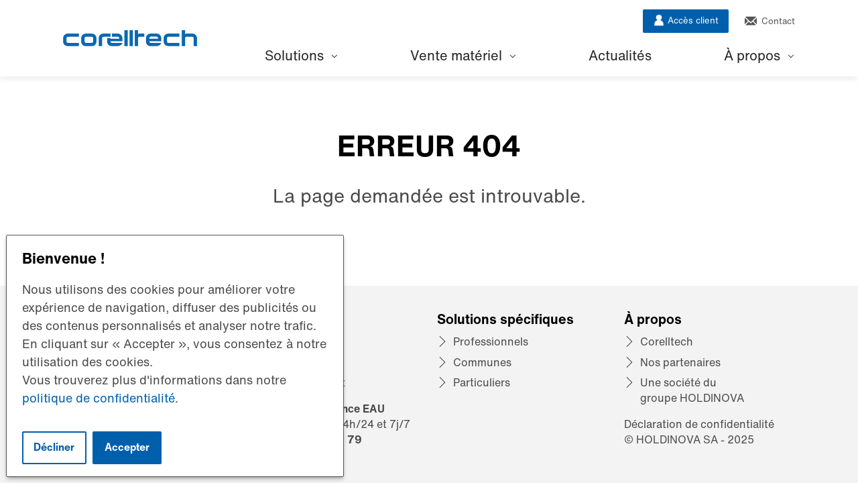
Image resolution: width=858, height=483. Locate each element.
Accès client (686, 20)
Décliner (54, 447)
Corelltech (666, 341)
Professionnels (490, 341)
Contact (770, 21)
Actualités (620, 55)
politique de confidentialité (98, 398)
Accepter (127, 447)
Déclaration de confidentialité (699, 424)
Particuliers (481, 382)
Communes (482, 362)
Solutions (301, 55)
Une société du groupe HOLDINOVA (692, 390)
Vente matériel (462, 55)
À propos (759, 55)
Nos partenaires (680, 362)
